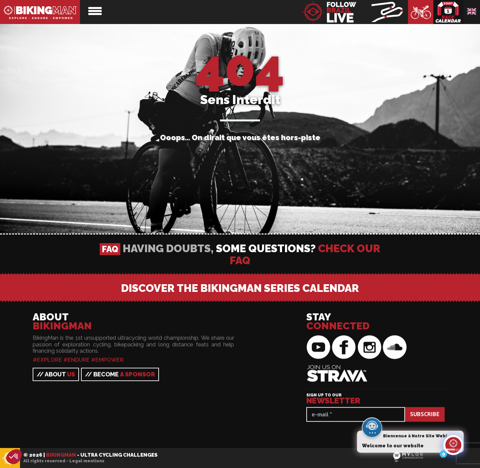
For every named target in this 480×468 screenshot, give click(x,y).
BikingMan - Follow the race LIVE (354, 12)
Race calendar (448, 12)
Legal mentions (86, 461)
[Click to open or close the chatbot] (453, 446)
